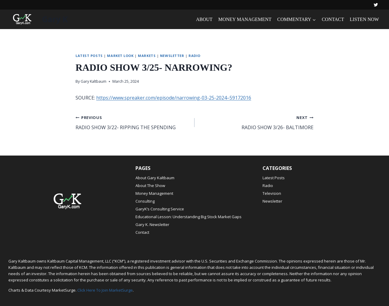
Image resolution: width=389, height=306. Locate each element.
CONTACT (333, 19)
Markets (147, 55)
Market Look (120, 55)
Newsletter (172, 55)
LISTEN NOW (364, 19)
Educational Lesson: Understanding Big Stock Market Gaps (188, 216)
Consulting (145, 201)
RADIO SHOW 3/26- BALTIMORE (256, 122)
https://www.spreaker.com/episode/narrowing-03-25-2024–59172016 (173, 97)
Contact (142, 232)
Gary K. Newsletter (152, 224)
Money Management (154, 193)
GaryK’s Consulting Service (159, 209)
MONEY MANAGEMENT (245, 19)
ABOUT (204, 19)
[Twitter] (376, 5)
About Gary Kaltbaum (154, 177)
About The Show (150, 185)
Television (272, 193)
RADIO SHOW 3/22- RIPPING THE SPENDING (133, 122)
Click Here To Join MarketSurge (105, 290)
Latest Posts (89, 55)
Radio (194, 55)
